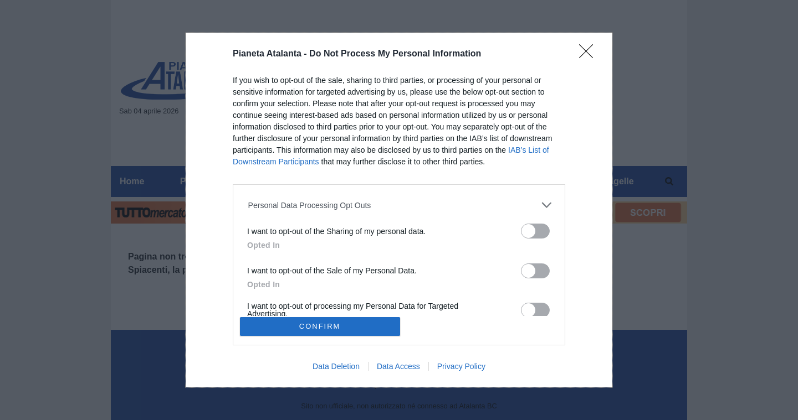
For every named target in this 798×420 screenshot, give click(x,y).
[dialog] (399, 210)
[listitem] (399, 205)
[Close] (589, 54)
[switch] (535, 231)
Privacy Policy (461, 366)
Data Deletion (336, 366)
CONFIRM (320, 326)
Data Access (398, 366)
